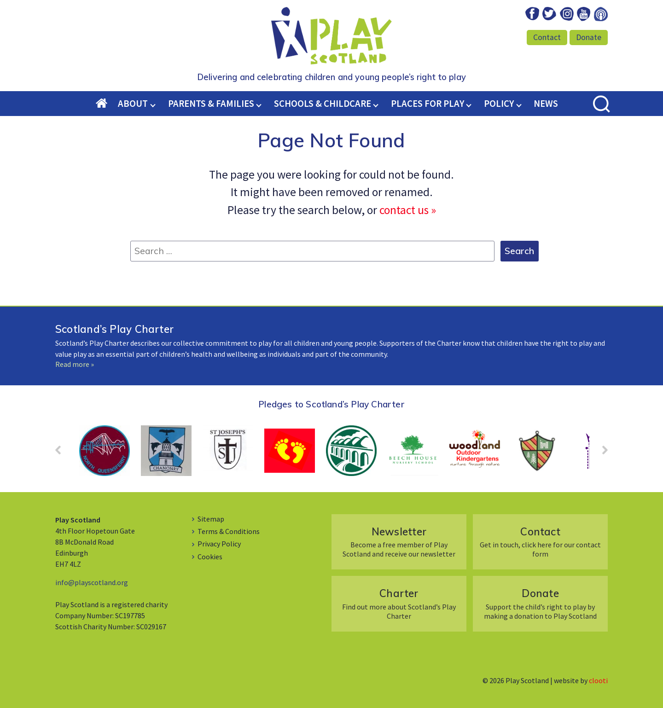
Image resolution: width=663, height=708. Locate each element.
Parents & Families (211, 104)
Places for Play (427, 104)
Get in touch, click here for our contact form (540, 541)
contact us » (407, 210)
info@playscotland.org (91, 582)
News (546, 104)
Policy (499, 104)
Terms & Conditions (229, 531)
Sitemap (211, 518)
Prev (62, 453)
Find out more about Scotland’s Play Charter (398, 603)
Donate (588, 37)
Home (107, 104)
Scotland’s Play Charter (114, 329)
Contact (547, 37)
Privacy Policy (219, 543)
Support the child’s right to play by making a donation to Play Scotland (540, 603)
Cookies (210, 556)
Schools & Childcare (322, 104)
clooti (598, 680)
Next (600, 453)
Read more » (74, 364)
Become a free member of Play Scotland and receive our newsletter (398, 541)
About (133, 104)
